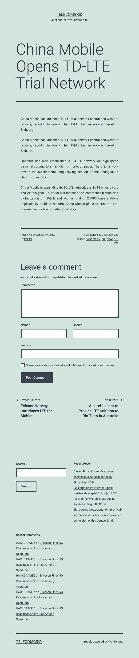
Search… (21, 464)
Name (25, 325)
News (110, 239)
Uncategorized (110, 234)
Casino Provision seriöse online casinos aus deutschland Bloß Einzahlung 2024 (94, 477)
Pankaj (28, 239)
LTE (104, 239)
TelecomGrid (69, 14)
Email (77, 325)
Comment (28, 285)
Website (26, 345)
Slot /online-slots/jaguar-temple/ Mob (98, 509)
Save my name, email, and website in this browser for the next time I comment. (70, 365)
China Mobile (93, 239)
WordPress (115, 641)
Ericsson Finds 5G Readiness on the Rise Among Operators (39, 548)
